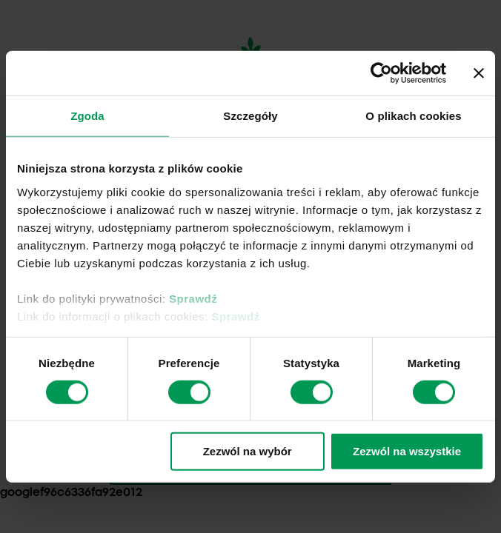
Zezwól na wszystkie (407, 451)
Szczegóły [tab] (250, 116)
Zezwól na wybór (247, 451)
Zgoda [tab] (87, 116)
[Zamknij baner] (479, 73)
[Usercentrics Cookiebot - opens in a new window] (381, 73)
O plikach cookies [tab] (413, 116)
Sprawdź (193, 298)
